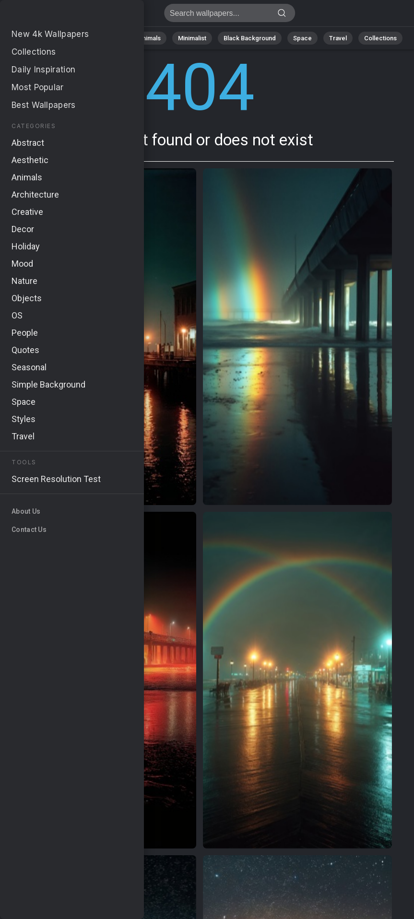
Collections (380, 38)
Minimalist (192, 38)
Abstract (108, 38)
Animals (149, 38)
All (38, 38)
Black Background (250, 38)
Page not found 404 (57, 16)
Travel (338, 38)
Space (302, 38)
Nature (69, 38)
